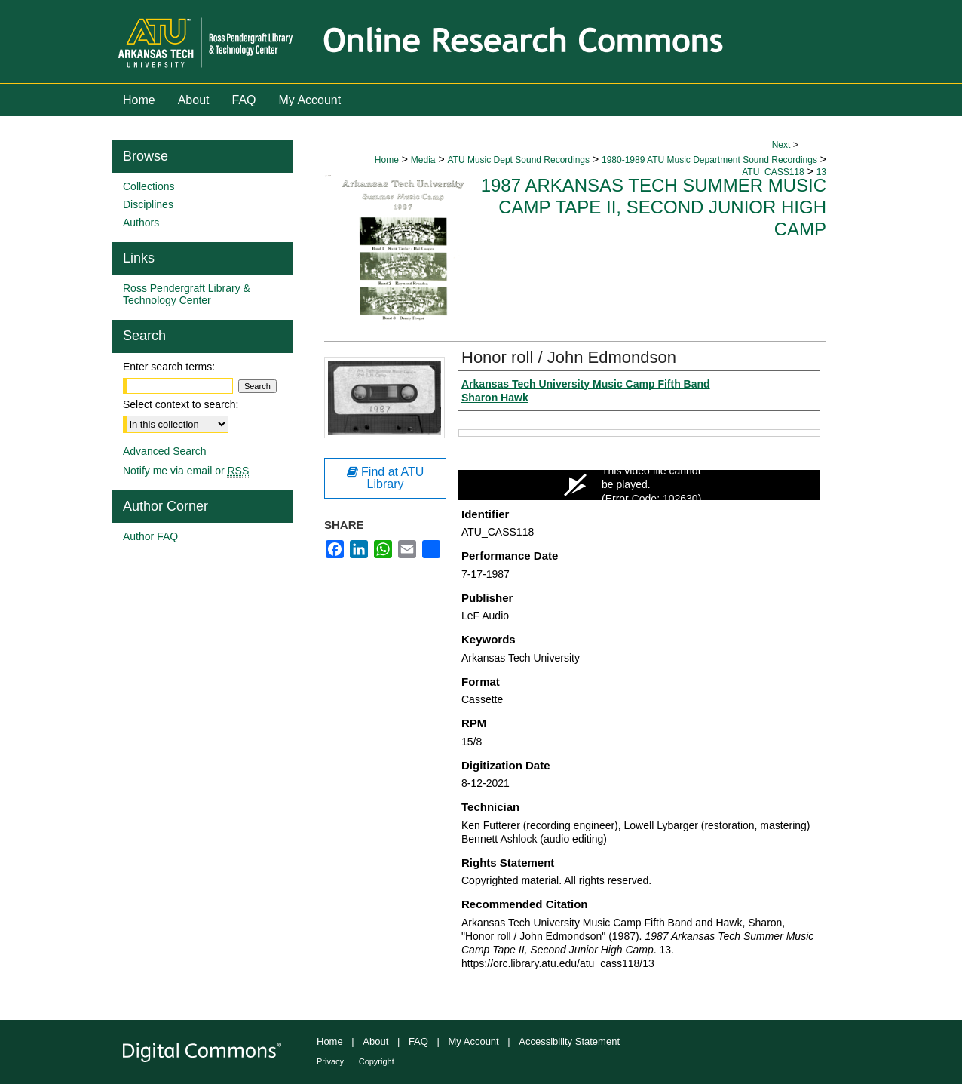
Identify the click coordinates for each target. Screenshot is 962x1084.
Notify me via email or (186, 471)
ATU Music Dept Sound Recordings (518, 160)
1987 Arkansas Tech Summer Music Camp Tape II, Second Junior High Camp (653, 207)
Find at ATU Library (385, 477)
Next (781, 145)
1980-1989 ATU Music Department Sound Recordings (709, 160)
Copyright (376, 1061)
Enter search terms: (169, 367)
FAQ (418, 1041)
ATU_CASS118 (773, 172)
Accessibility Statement (569, 1041)
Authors (141, 222)
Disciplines (148, 204)
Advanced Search (165, 451)
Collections (148, 186)
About (375, 1041)
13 (821, 172)
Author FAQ (150, 536)
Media (423, 160)
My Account (474, 1041)
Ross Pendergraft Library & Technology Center (186, 294)
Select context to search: (180, 404)
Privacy (330, 1061)
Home (387, 160)
